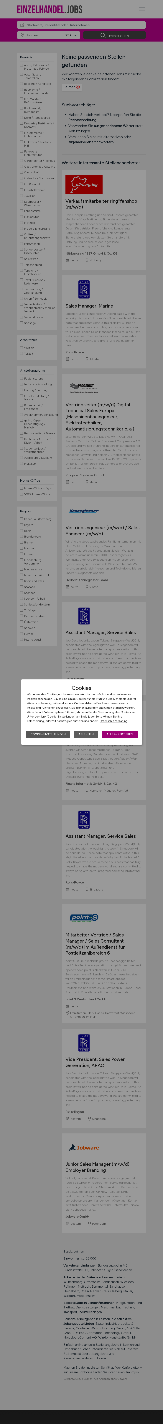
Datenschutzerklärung (113, 721)
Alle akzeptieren (120, 734)
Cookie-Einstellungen (48, 734)
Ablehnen (86, 734)
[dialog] (81, 712)
